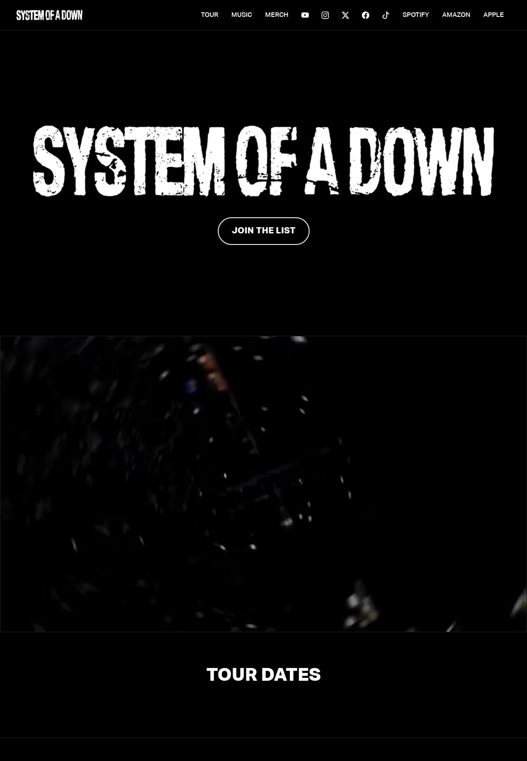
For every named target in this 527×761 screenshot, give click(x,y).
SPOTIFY (416, 15)
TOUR (209, 15)
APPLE (493, 15)
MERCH (276, 15)
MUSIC (241, 15)
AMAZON (456, 15)
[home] (49, 15)
